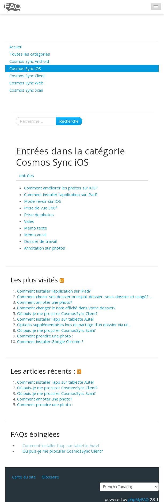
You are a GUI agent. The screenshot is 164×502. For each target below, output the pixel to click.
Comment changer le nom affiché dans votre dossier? (66, 307)
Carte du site (24, 477)
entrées (26, 175)
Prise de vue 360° (41, 208)
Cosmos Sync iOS (25, 68)
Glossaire (50, 477)
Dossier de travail (40, 241)
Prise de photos (39, 214)
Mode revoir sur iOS (42, 201)
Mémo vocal (35, 234)
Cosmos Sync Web (26, 82)
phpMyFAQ (138, 499)
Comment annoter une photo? (44, 302)
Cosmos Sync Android (29, 61)
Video (29, 221)
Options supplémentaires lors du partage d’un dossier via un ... (74, 324)
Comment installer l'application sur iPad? (61, 194)
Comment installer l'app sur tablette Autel (55, 319)
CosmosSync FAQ (12, 7)
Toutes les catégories (29, 54)
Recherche (69, 121)
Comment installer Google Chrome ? (50, 341)
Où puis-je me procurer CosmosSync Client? (57, 313)
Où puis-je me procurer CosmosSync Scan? (56, 330)
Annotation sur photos (44, 248)
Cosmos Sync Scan (26, 90)
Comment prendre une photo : (45, 335)
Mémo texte (35, 228)
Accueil (15, 46)
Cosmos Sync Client (27, 75)
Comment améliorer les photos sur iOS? (60, 187)
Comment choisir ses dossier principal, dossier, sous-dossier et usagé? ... (84, 296)
